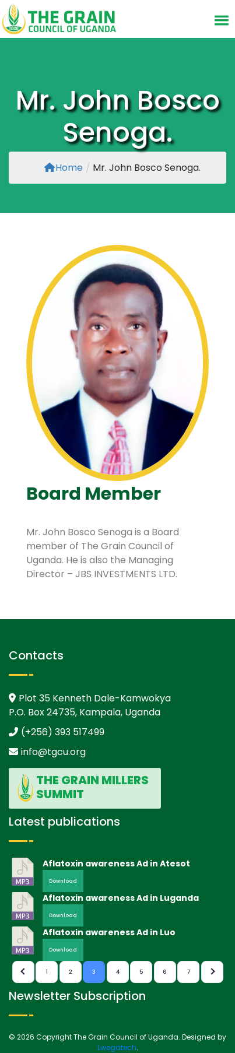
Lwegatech (116, 1047)
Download (63, 881)
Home (63, 167)
